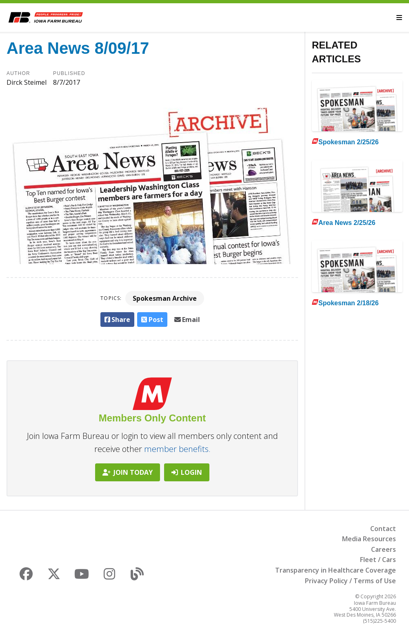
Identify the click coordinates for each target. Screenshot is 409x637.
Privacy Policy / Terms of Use (350, 580)
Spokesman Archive (165, 298)
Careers (383, 549)
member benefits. (177, 448)
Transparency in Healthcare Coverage (335, 570)
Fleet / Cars (378, 559)
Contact (383, 528)
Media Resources (369, 538)
